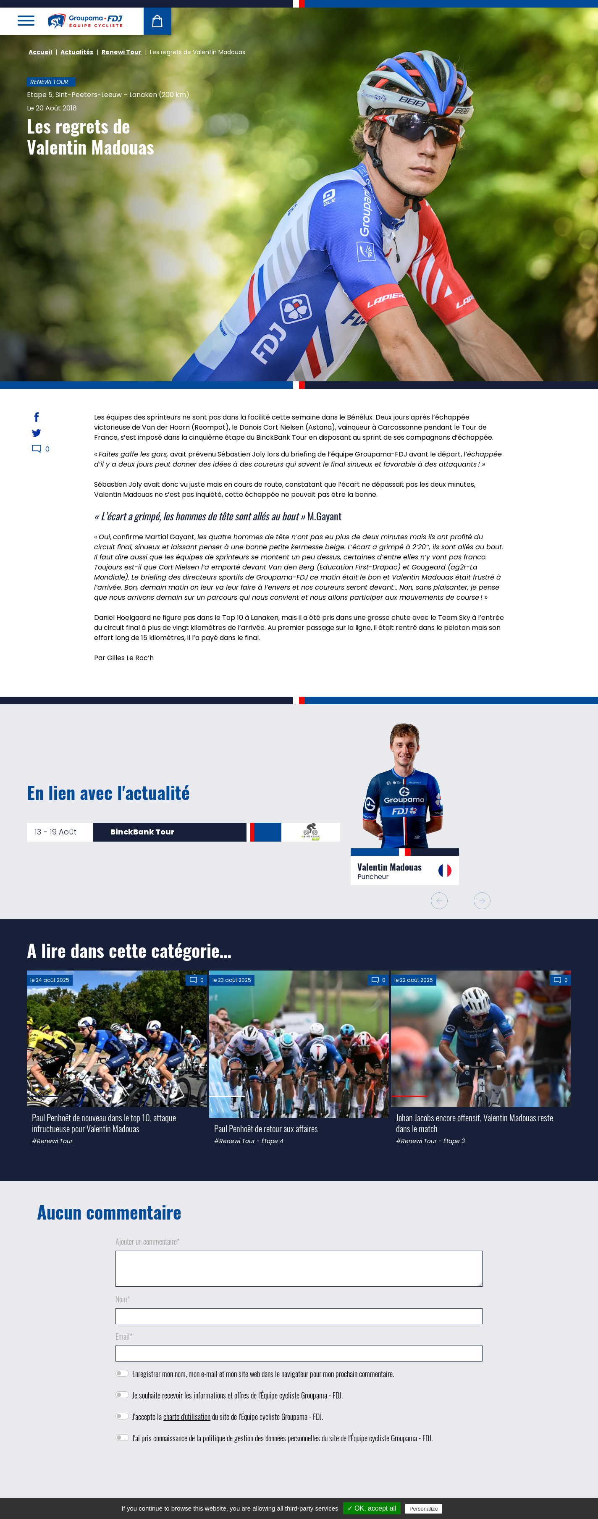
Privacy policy (464, 1508)
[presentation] (299, 1474)
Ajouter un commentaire (147, 1241)
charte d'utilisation (186, 1416)
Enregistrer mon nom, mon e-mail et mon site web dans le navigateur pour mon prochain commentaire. (263, 1373)
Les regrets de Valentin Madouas (90, 136)
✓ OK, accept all (371, 1508)
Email (124, 1336)
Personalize (423, 1509)
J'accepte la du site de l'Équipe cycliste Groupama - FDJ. (227, 1416)
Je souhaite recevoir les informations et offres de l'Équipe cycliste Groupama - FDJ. (237, 1395)
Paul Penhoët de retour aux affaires (266, 1128)
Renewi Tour (122, 52)
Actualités (76, 52)
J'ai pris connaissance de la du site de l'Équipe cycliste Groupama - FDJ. (282, 1437)
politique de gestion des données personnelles (261, 1437)
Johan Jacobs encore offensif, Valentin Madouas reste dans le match (474, 1122)
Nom (122, 1298)
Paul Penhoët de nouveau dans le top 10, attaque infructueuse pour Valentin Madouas (104, 1122)
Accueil (40, 52)
